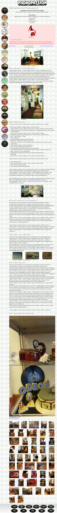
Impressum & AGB (41, 511)
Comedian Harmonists (29, 506)
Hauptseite (14, 506)
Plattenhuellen (43, 506)
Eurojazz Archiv (36, 506)
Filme (14, 510)
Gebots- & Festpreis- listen (22, 506)
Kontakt (32, 510)
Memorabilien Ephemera (50, 506)
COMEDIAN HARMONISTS (34, 179)
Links (23, 510)
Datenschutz (51, 510)
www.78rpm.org (12, 45)
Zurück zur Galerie (13, 418)
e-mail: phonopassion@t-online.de (46, 45)
